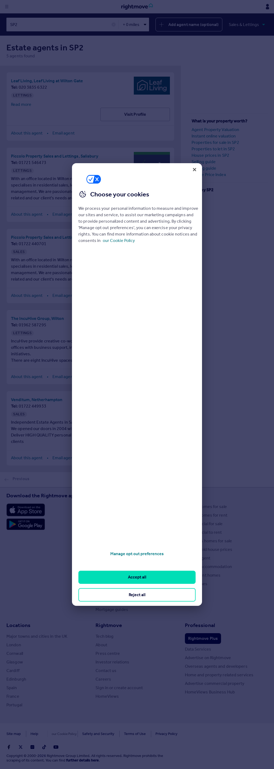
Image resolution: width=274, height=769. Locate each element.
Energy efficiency (112, 583)
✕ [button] (113, 25)
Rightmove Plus (203, 638)
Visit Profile (135, 114)
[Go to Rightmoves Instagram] (32, 747)
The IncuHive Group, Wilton (37, 318)
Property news (109, 532)
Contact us (106, 670)
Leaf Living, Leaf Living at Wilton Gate (47, 80)
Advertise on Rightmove (208, 657)
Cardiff (13, 670)
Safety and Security (87, 733)
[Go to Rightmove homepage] (137, 6)
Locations (18, 625)
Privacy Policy (155, 733)
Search (193, 495)
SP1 (195, 211)
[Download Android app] (25, 524)
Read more (21, 104)
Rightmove (109, 625)
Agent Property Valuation (215, 129)
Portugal (14, 704)
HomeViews (107, 696)
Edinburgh (16, 679)
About (101, 644)
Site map (13, 733)
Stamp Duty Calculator (117, 506)
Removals (105, 575)
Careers (103, 679)
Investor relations (112, 662)
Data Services (198, 649)
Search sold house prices (208, 549)
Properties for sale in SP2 (215, 142)
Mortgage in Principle (116, 592)
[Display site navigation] (6, 6)
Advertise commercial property (215, 683)
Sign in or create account (119, 687)
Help (34, 733)
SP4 (195, 198)
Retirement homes (203, 575)
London (13, 644)
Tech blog (104, 636)
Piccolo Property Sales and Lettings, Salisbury (54, 156)
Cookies (54, 733)
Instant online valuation (214, 136)
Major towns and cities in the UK (36, 636)
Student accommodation (208, 566)
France (12, 696)
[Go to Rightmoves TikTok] (44, 747)
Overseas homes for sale (208, 540)
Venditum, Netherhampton (36, 399)
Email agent (63, 133)
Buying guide (204, 168)
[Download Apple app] (25, 509)
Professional (200, 625)
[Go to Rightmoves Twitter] (20, 747)
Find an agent (197, 558)
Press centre (108, 653)
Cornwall (14, 653)
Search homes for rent (206, 515)
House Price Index (209, 174)
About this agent (27, 133)
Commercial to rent (203, 532)
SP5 (195, 204)
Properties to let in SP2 (213, 148)
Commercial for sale (204, 523)
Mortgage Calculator (115, 600)
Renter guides (109, 558)
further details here (82, 760)
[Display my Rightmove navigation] (267, 6)
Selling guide (204, 161)
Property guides (111, 523)
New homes (196, 583)
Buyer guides (108, 540)
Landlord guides (111, 566)
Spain (11, 687)
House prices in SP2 (210, 155)
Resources (108, 495)
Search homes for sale (206, 506)
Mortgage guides (112, 609)
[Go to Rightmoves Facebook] (8, 747)
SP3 (195, 217)
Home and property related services (219, 674)
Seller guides (108, 549)
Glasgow (14, 662)
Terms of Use (124, 733)
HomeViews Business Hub (210, 692)
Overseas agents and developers (216, 666)
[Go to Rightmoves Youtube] (56, 747)
